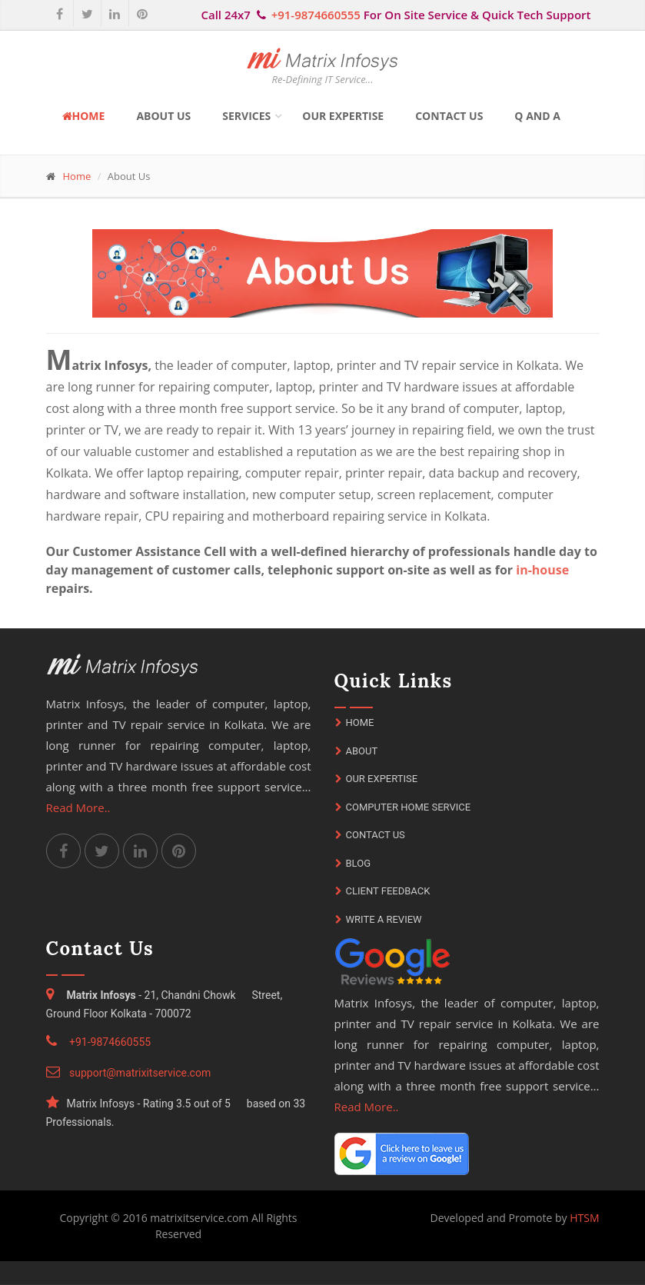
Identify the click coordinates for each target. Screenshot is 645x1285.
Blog (353, 863)
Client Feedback (383, 891)
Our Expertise (343, 115)
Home (83, 115)
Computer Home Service (403, 807)
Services (246, 115)
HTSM (583, 1217)
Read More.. (78, 807)
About (356, 751)
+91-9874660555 (316, 14)
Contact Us (449, 115)
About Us (163, 115)
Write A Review (378, 919)
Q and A (537, 115)
